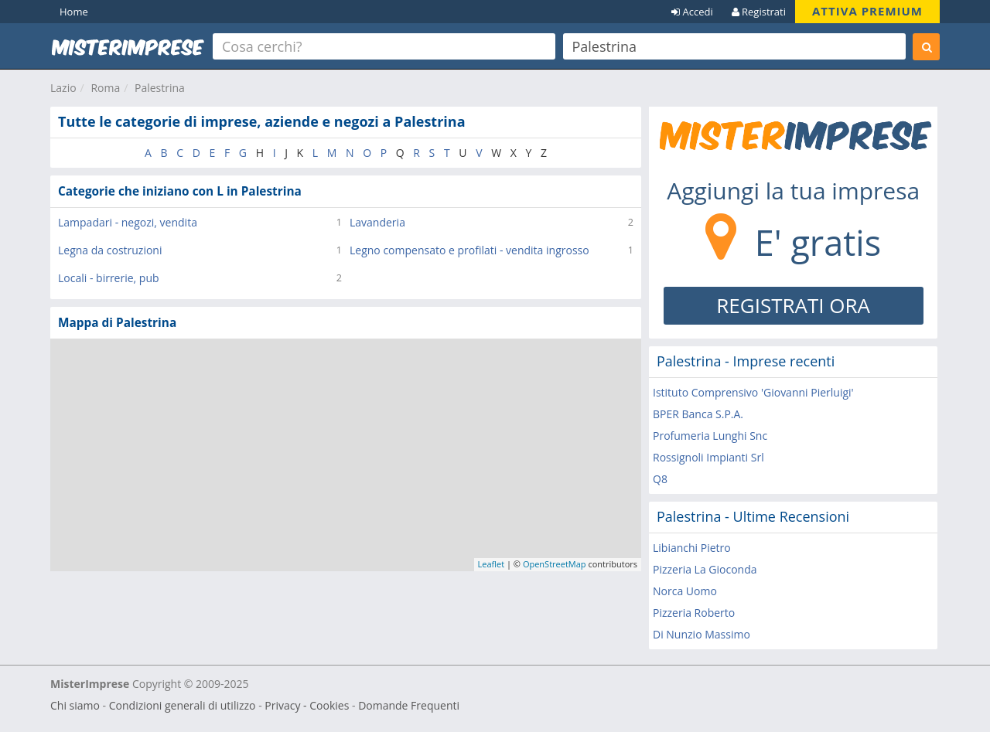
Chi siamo (75, 705)
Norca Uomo (685, 591)
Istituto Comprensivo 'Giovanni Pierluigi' (753, 392)
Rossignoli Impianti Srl (708, 457)
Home (74, 12)
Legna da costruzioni (110, 250)
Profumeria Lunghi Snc (710, 435)
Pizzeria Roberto (694, 612)
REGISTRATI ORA (793, 305)
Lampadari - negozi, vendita (127, 222)
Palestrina (160, 87)
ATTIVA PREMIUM (867, 11)
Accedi (692, 12)
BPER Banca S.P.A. (698, 414)
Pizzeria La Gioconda (705, 569)
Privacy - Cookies (307, 705)
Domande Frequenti (408, 705)
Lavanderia (377, 222)
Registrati (759, 12)
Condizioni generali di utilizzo (182, 705)
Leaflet (491, 564)
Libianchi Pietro (692, 547)
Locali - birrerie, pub (108, 278)
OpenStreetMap (554, 564)
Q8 (660, 479)
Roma (105, 87)
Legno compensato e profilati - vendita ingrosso (469, 250)
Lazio (63, 87)
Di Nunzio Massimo (701, 634)
